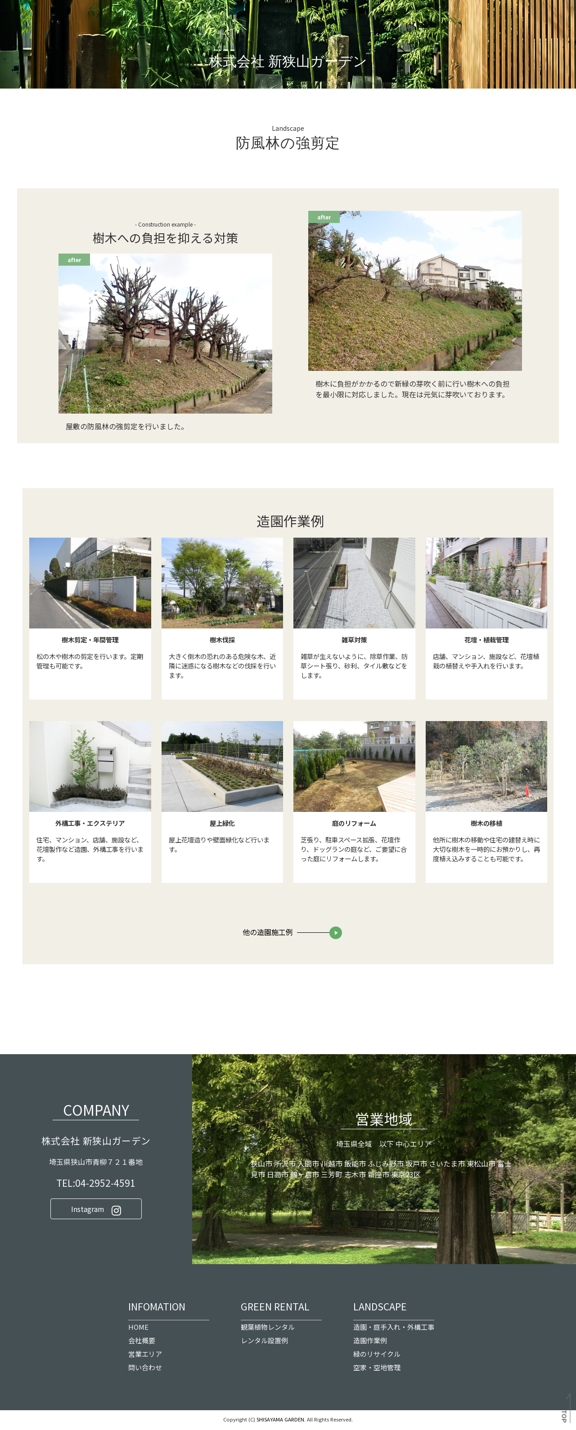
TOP (565, 1416)
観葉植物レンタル (268, 1329)
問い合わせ (145, 1369)
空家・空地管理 (376, 1369)
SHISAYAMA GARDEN (280, 1421)
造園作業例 (370, 1342)
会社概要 (141, 1342)
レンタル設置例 (264, 1342)
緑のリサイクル (376, 1356)
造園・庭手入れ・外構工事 (393, 1329)
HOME (138, 1329)
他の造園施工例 (268, 934)
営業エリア (145, 1356)
